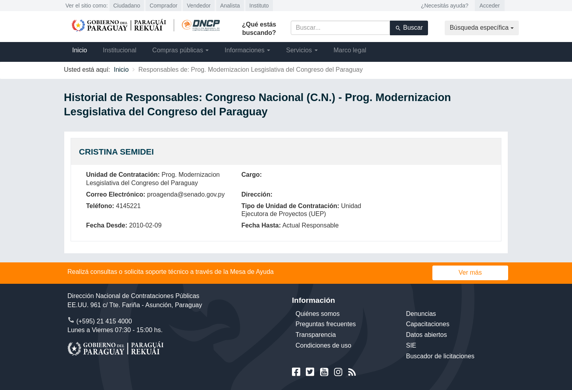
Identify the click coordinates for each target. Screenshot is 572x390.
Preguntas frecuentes (326, 324)
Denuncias (421, 313)
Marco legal (350, 50)
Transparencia (316, 334)
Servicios (301, 50)
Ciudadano (126, 5)
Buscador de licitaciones (440, 356)
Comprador (163, 5)
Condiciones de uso (323, 345)
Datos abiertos (426, 334)
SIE (411, 345)
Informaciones (247, 50)
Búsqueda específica (482, 27)
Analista (230, 5)
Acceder (490, 5)
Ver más (470, 272)
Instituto (259, 5)
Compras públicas (180, 50)
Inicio (79, 50)
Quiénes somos (318, 313)
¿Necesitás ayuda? (444, 5)
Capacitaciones (427, 324)
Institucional (119, 50)
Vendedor (199, 5)
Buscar (409, 27)
